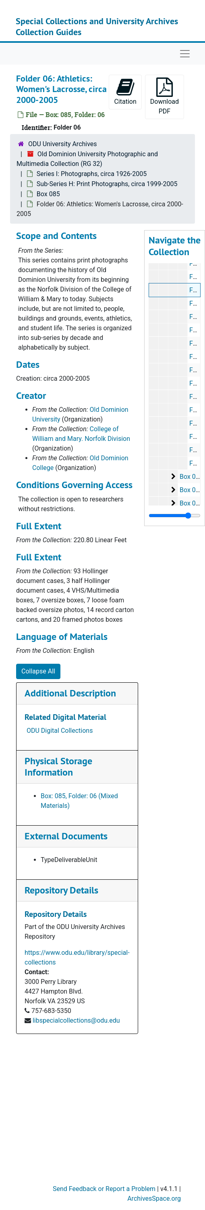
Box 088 (191, 503)
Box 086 (191, 476)
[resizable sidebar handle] (175, 515)
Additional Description (70, 693)
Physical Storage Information (58, 767)
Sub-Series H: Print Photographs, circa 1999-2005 (107, 184)
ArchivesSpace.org (154, 1198)
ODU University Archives (62, 144)
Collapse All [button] (38, 671)
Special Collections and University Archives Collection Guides (97, 26)
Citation (125, 91)
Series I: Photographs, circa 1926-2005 (92, 174)
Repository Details (61, 890)
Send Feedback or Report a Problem (104, 1189)
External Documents (66, 836)
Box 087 (191, 490)
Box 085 (48, 194)
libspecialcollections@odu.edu (76, 1020)
